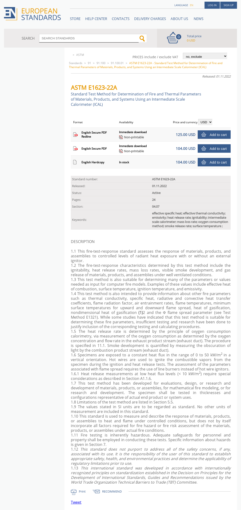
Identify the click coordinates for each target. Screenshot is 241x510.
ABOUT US (180, 18)
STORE (75, 18)
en (191, 5)
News (198, 18)
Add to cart (218, 135)
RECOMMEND (112, 491)
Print (82, 491)
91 (89, 63)
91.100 (100, 63)
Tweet (76, 502)
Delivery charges (150, 18)
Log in (212, 5)
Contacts (120, 18)
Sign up (229, 5)
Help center (96, 18)
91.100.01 (117, 63)
